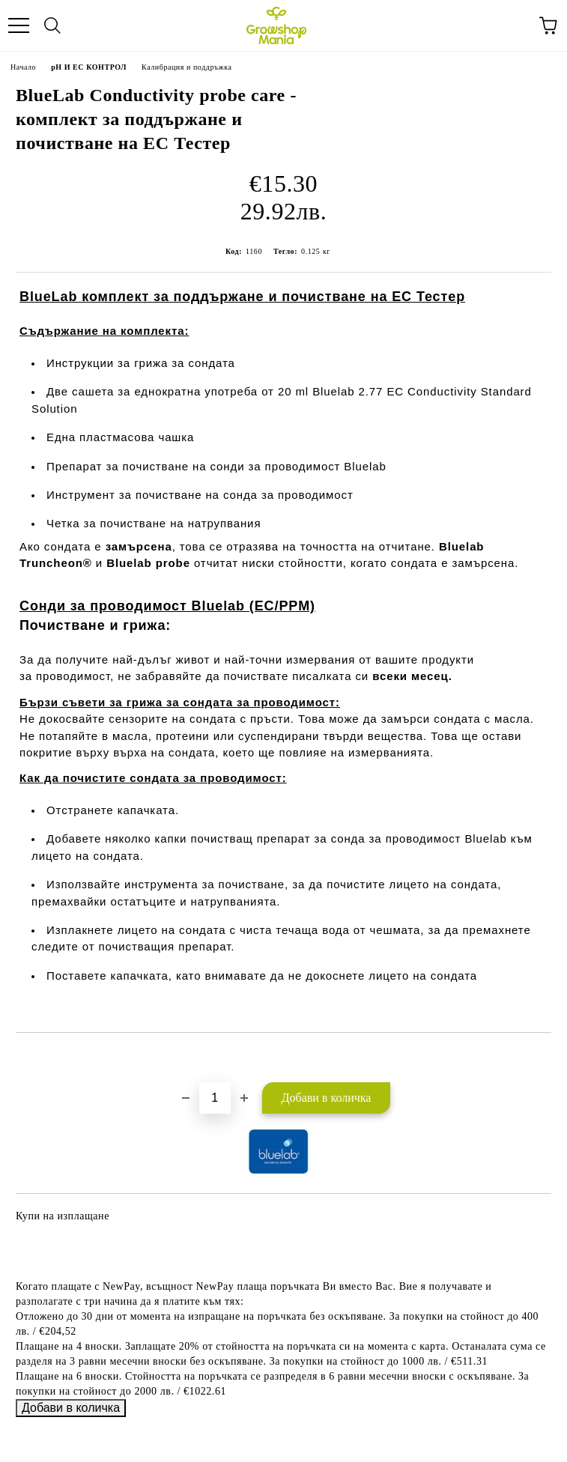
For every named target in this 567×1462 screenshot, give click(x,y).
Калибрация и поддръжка (186, 67)
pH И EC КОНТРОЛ (89, 67)
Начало (23, 67)
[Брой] (215, 1098)
